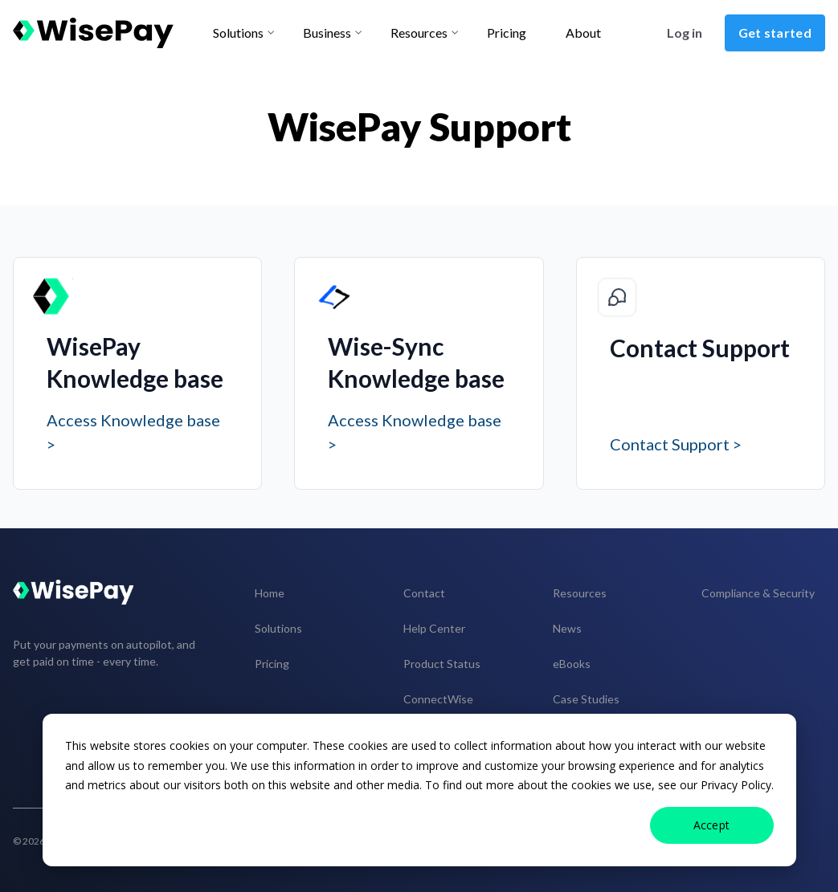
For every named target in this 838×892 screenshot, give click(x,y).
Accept (711, 825)
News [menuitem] (567, 628)
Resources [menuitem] (580, 593)
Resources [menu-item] (419, 32)
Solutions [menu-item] (238, 32)
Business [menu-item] (327, 32)
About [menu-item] (583, 32)
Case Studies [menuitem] (586, 699)
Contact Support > (676, 444)
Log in (684, 32)
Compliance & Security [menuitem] (758, 593)
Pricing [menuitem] (272, 663)
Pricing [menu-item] (506, 32)
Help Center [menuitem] (434, 628)
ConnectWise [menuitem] (438, 699)
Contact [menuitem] (424, 593)
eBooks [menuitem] (572, 663)
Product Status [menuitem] (441, 663)
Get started (774, 32)
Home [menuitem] (269, 593)
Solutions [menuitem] (278, 628)
